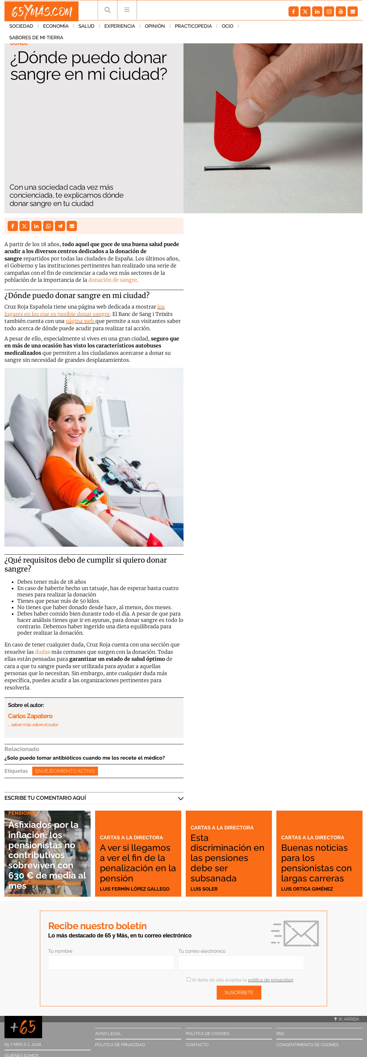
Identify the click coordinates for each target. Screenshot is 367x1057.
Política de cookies (207, 1033)
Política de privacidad (120, 1044)
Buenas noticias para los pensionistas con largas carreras (317, 858)
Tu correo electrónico (202, 951)
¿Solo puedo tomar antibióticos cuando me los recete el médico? (84, 758)
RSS (280, 1033)
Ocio (227, 28)
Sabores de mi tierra (270, 28)
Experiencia (119, 28)
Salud (86, 28)
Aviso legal (108, 1033)
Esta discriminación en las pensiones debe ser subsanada (229, 858)
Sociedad (21, 28)
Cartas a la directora (132, 828)
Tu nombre (60, 951)
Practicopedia (193, 28)
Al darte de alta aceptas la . (240, 979)
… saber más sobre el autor (33, 724)
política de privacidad (270, 979)
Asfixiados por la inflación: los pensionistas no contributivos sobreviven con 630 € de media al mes (47, 855)
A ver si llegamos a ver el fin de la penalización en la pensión (136, 858)
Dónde (19, 43)
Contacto (197, 1044)
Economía (56, 28)
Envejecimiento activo (65, 771)
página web (80, 321)
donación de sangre (112, 280)
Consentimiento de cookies (307, 1044)
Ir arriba (346, 1019)
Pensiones (23, 814)
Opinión (155, 28)
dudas (42, 652)
